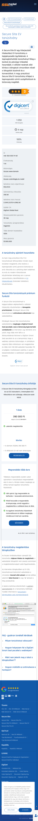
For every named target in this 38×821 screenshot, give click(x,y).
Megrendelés (12, 42)
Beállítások (11, 810)
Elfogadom (25, 810)
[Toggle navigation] (35, 4)
